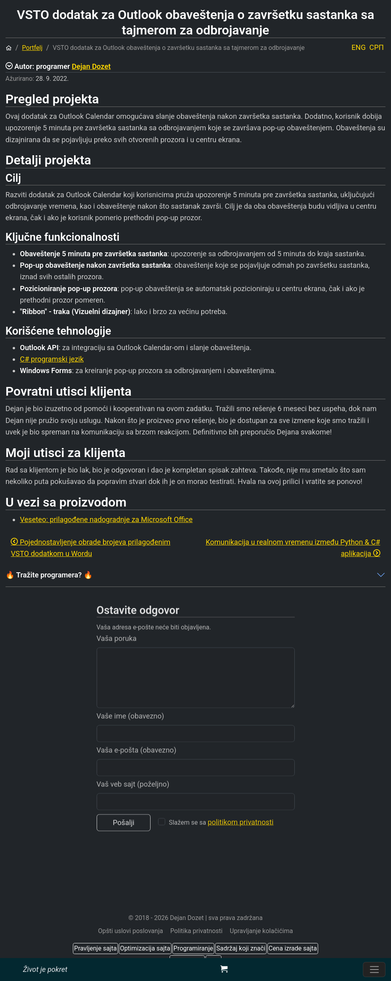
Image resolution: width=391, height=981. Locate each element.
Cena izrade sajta (293, 948)
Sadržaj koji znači (240, 948)
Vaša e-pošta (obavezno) (137, 763)
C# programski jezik (52, 359)
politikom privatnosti (240, 836)
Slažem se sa (221, 836)
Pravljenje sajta (95, 948)
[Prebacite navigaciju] (374, 969)
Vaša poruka (117, 652)
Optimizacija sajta (145, 948)
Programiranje (193, 948)
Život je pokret (45, 969)
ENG (358, 47)
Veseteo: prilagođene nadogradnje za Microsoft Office (106, 519)
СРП (376, 47)
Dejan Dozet (91, 66)
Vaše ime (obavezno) (130, 729)
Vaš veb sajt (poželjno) (133, 797)
